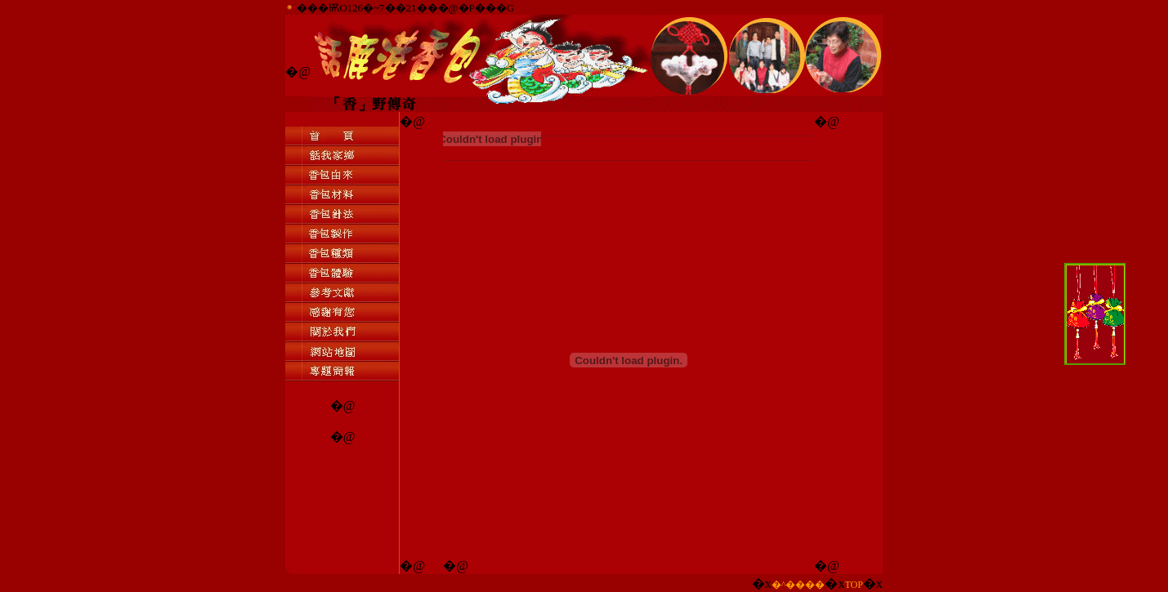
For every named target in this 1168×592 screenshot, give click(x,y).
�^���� (799, 584)
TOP (853, 584)
